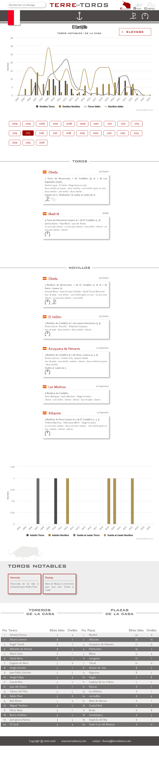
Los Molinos (57, 387)
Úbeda (52, 172)
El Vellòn (54, 317)
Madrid (53, 214)
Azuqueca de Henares (64, 349)
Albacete (54, 413)
